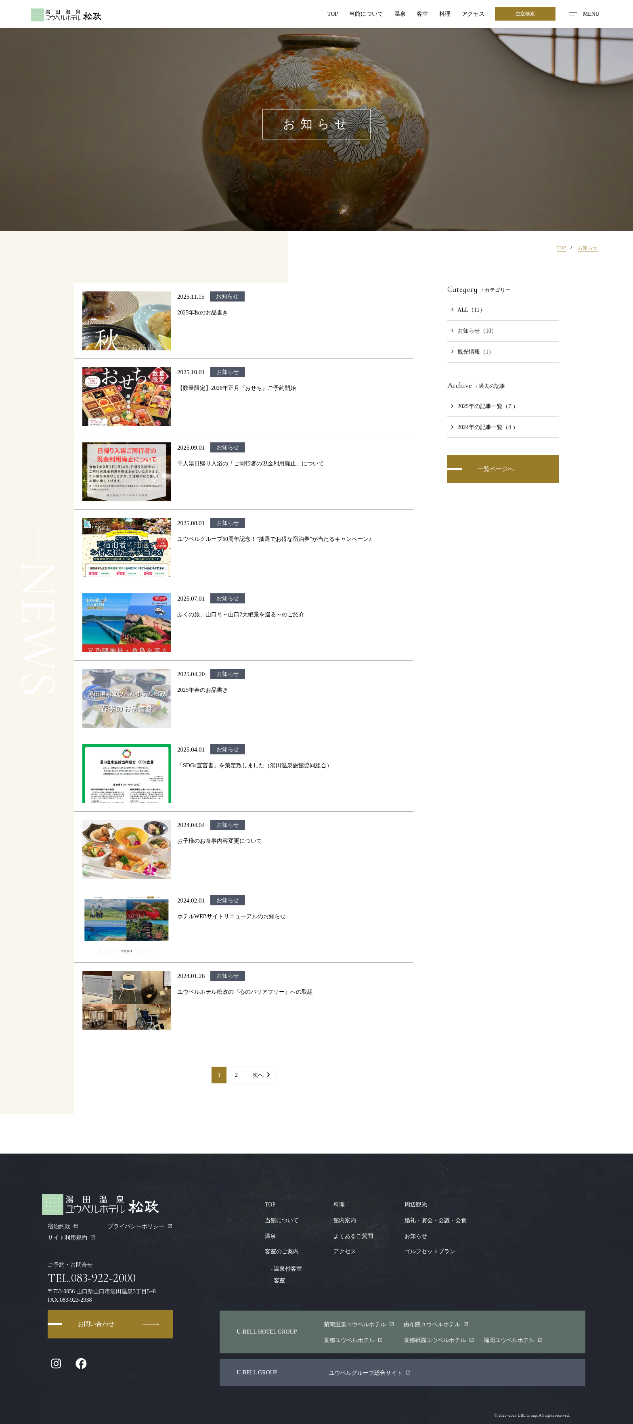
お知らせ (416, 1235)
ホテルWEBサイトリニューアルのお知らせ (231, 916)
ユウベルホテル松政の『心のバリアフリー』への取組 (245, 991)
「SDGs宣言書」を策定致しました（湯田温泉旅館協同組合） (254, 765)
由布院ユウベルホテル (436, 1322)
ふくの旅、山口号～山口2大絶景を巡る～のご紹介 (240, 614)
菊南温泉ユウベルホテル (359, 1322)
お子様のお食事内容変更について (219, 841)
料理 (444, 14)
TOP (331, 14)
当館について (365, 14)
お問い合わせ (119, 1324)
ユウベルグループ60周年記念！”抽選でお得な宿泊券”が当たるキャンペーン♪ (274, 539)
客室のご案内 (282, 1250)
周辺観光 (416, 1204)
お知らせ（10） (472, 330)
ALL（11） (466, 309)
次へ (261, 1075)
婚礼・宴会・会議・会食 (436, 1220)
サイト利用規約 (72, 1237)
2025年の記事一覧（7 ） (482, 406)
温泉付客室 (283, 1267)
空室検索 (525, 14)
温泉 (399, 14)
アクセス (472, 14)
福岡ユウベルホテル (513, 1338)
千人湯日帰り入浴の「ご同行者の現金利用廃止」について (250, 463)
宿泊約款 (63, 1226)
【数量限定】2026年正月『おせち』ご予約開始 (236, 388)
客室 (421, 14)
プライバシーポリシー (140, 1226)
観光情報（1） (470, 351)
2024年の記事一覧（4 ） (482, 427)
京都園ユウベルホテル (439, 1338)
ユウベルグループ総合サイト (370, 1370)
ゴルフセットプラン (430, 1250)
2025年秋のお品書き (202, 312)
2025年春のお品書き (202, 690)
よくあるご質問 (353, 1235)
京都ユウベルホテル (353, 1338)
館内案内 (345, 1220)
